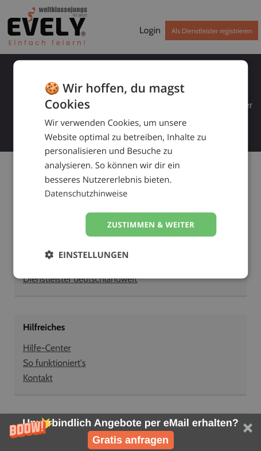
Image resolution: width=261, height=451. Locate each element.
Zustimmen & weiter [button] (148, 224)
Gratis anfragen (130, 440)
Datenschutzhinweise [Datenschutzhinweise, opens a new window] (87, 193)
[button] (130, 432)
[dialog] (130, 170)
